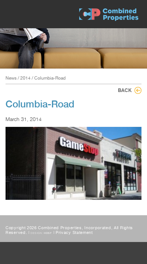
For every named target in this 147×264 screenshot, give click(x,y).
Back (125, 90)
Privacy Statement (74, 232)
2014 (25, 78)
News (11, 78)
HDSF (48, 233)
